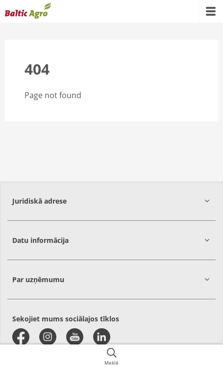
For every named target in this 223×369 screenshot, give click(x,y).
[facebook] (20, 336)
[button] (111, 201)
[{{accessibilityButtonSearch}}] (111, 356)
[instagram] (47, 336)
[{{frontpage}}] (28, 11)
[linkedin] (101, 336)
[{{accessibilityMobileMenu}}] (210, 11)
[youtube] (74, 336)
